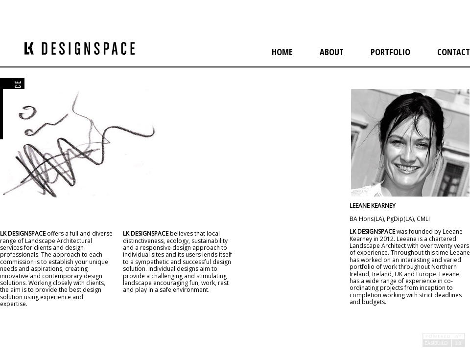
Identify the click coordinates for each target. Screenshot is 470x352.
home (282, 52)
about (332, 52)
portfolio (390, 52)
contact (453, 52)
